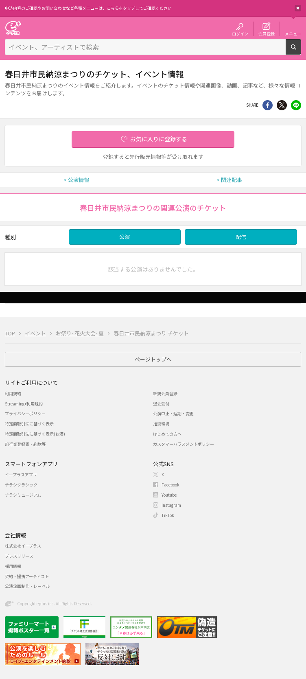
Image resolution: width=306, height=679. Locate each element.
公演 (124, 237)
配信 (241, 237)
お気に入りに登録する (158, 139)
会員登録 (266, 33)
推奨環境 (161, 424)
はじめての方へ (167, 434)
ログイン (240, 33)
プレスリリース (19, 556)
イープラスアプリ (21, 474)
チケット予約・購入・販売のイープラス (13, 28)
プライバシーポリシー (25, 413)
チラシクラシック (21, 485)
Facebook (170, 485)
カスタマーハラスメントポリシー (183, 444)
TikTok (168, 515)
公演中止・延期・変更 (173, 413)
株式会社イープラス (23, 546)
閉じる (298, 8)
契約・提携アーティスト (27, 576)
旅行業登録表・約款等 (25, 444)
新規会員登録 (165, 393)
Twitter (282, 105)
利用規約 (13, 393)
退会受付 (161, 404)
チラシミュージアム (23, 495)
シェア (267, 105)
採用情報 (13, 566)
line (296, 105)
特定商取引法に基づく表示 (29, 424)
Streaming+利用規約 (24, 404)
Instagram (171, 505)
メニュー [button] (293, 33)
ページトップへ (153, 359)
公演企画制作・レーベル (27, 586)
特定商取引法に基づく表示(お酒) (35, 434)
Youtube (169, 495)
